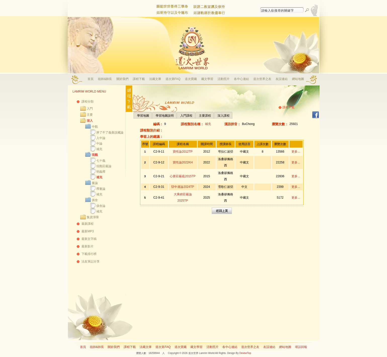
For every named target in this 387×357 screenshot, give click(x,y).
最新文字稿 (89, 239)
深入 (90, 120)
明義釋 (100, 171)
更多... (295, 151)
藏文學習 (207, 79)
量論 (95, 183)
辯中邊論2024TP (182, 187)
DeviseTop (245, 353)
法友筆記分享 (90, 261)
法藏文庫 (155, 79)
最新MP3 (87, 231)
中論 (99, 143)
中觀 (95, 126)
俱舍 (95, 200)
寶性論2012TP (182, 151)
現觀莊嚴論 (103, 166)
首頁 (91, 79)
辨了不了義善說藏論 (109, 132)
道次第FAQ (173, 79)
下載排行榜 (89, 254)
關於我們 (122, 79)
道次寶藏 (191, 79)
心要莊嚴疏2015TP (182, 176)
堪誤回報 (301, 347)
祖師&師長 (105, 79)
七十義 (100, 160)
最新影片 (87, 246)
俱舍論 (100, 206)
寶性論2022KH (183, 162)
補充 (99, 149)
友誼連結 (282, 79)
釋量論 (100, 189)
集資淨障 (93, 217)
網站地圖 (298, 79)
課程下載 (139, 79)
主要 (90, 114)
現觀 (95, 155)
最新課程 (87, 224)
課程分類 (87, 101)
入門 (90, 108)
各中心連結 (241, 79)
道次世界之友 (262, 79)
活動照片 (224, 79)
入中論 (100, 138)
